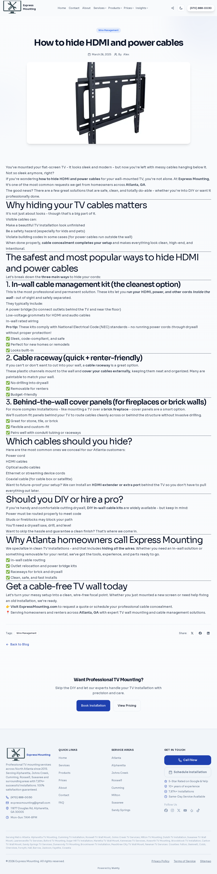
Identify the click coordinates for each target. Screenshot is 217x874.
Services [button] (100, 8)
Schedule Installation (190, 773)
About (86, 8)
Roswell (117, 780)
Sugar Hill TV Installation (79, 840)
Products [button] (115, 8)
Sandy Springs (121, 810)
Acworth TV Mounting (158, 840)
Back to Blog (17, 644)
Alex (126, 54)
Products (64, 772)
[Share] (172, 8)
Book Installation (95, 707)
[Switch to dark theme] (181, 8)
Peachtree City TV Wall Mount (127, 844)
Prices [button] (129, 8)
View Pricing (127, 705)
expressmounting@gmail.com (28, 802)
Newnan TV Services (156, 844)
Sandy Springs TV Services (37, 844)
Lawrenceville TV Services (28, 840)
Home (62, 8)
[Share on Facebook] (200, 633)
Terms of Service (185, 861)
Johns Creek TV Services (126, 837)
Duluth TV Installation (174, 837)
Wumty (116, 868)
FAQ (61, 802)
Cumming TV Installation (71, 837)
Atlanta (116, 758)
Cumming (118, 787)
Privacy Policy (160, 861)
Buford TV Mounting (54, 840)
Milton (116, 795)
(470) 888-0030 (201, 8)
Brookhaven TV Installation (95, 844)
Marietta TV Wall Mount (106, 840)
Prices (63, 780)
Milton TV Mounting (151, 837)
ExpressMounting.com (38, 607)
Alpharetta (119, 765)
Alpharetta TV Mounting (44, 837)
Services (64, 765)
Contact (74, 8)
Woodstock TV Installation (186, 840)
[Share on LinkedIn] (208, 633)
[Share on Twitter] (192, 633)
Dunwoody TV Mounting (66, 844)
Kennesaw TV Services (132, 840)
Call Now (187, 760)
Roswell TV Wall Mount (98, 837)
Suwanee (117, 802)
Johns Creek (120, 772)
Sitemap (205, 861)
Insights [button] (142, 8)
